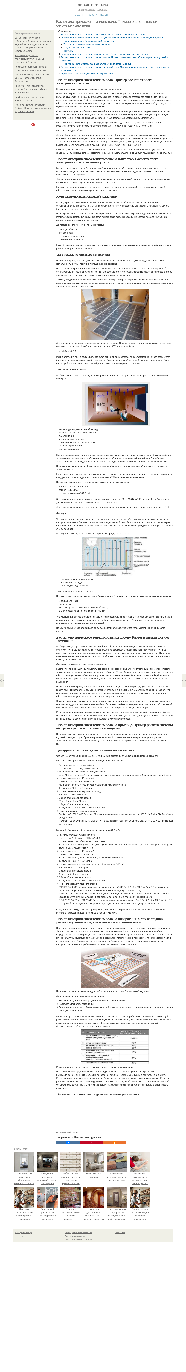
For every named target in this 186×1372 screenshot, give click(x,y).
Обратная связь (120, 1233)
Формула (68, 51)
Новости (92, 14)
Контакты (68, 1233)
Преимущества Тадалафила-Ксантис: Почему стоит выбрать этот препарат (31, 89)
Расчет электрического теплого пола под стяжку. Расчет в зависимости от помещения (104, 54)
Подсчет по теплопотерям (76, 47)
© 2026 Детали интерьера (23, 1233)
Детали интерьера (93, 5)
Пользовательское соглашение (82, 1233)
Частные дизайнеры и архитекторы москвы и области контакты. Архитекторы (32, 78)
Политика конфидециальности (75, 1236)
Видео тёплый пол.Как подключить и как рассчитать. (87, 74)
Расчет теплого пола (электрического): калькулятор (89, 41)
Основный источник (71, 1132)
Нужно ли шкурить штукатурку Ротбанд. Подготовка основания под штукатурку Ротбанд (33, 108)
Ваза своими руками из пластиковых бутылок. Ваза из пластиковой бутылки (30, 58)
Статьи (103, 14)
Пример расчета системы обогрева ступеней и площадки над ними (97, 64)
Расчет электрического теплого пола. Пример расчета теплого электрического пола (103, 34)
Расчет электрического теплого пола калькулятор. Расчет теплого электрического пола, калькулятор (112, 38)
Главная (79, 14)
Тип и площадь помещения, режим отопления (86, 44)
